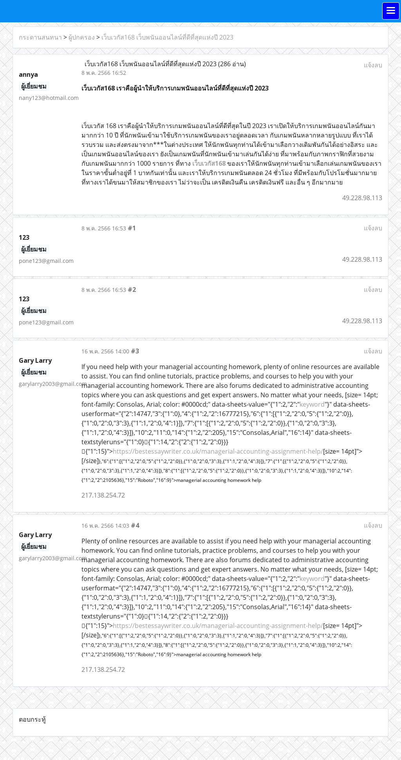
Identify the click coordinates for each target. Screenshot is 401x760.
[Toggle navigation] (390, 11)
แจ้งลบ (373, 65)
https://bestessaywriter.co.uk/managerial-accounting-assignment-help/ (218, 451)
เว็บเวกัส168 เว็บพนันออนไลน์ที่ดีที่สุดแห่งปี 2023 (167, 37)
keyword (312, 404)
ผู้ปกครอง (82, 37)
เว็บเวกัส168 (209, 163)
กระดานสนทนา (40, 37)
